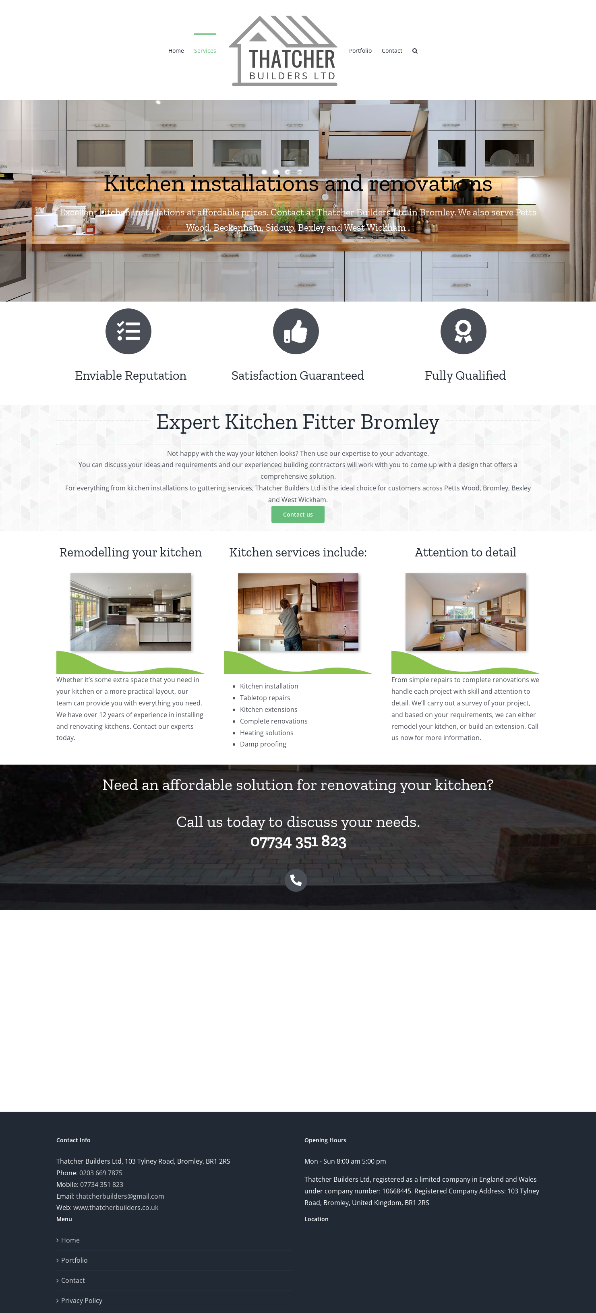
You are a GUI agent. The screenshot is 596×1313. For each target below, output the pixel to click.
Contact (73, 1280)
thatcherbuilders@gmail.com (120, 1196)
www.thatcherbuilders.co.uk (115, 1207)
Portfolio (74, 1260)
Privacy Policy (81, 1300)
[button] (415, 50)
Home (70, 1240)
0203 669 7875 (100, 1172)
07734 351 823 (298, 840)
